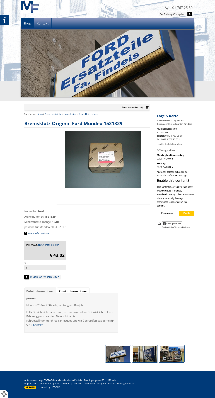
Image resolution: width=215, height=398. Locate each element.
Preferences (167, 213)
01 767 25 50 (182, 7)
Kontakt (43, 23)
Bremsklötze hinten (88, 114)
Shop (27, 23)
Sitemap (65, 383)
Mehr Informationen (39, 233)
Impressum (30, 383)
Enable (186, 213)
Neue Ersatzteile (53, 114)
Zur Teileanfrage (4, 20)
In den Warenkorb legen (44, 277)
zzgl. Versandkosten (48, 244)
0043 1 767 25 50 (173, 135)
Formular (162, 175)
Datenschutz (45, 383)
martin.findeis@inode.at (170, 144)
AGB (57, 383)
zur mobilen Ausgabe (94, 383)
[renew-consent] (4, 394)
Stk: (26, 263)
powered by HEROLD (49, 387)
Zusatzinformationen (73, 291)
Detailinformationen (40, 291)
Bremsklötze (70, 114)
